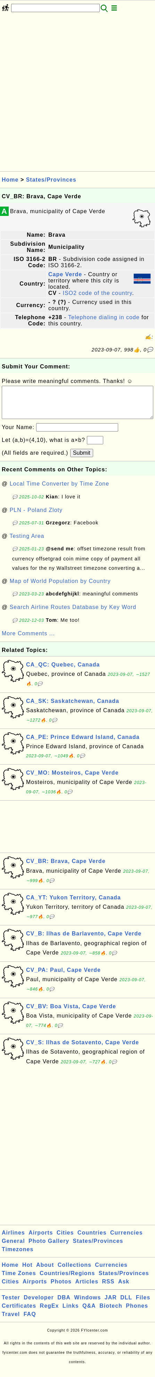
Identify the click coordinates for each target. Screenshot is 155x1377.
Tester (11, 1304)
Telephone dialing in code (104, 317)
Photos (61, 1288)
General (13, 1248)
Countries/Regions (67, 1280)
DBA (64, 1304)
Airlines (13, 1240)
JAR (111, 1304)
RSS (108, 1288)
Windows (87, 1304)
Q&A (89, 1313)
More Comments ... (28, 640)
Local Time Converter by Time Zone (59, 491)
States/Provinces (51, 180)
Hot (27, 1272)
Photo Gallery (48, 1248)
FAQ (30, 1321)
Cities (65, 1240)
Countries (92, 1240)
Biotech (110, 1313)
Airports (40, 1240)
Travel (11, 1321)
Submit (81, 460)
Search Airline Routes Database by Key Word (73, 614)
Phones (137, 1313)
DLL (126, 1304)
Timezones (17, 1256)
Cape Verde (65, 274)
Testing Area (26, 543)
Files (143, 1304)
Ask (123, 1288)
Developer (39, 1304)
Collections (74, 1272)
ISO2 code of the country (97, 293)
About (45, 1272)
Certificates (19, 1313)
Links (71, 1313)
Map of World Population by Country (60, 588)
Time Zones (19, 1280)
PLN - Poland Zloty (36, 517)
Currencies (126, 1240)
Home (10, 180)
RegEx (49, 1313)
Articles (86, 1288)
